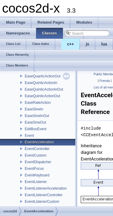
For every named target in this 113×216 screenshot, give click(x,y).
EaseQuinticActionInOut (44, 89)
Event (29, 136)
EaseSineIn (34, 109)
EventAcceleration (39, 142)
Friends (104, 81)
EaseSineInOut (37, 116)
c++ (70, 44)
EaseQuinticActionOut (42, 96)
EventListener (36, 182)
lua (104, 44)
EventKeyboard (37, 175)
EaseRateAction (38, 102)
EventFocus (34, 168)
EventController (37, 149)
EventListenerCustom (42, 202)
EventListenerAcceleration (46, 188)
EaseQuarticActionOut (43, 76)
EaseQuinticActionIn (41, 83)
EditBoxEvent (35, 129)
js (87, 44)
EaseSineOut (35, 122)
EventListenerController (43, 195)
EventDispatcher (38, 162)
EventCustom (35, 155)
